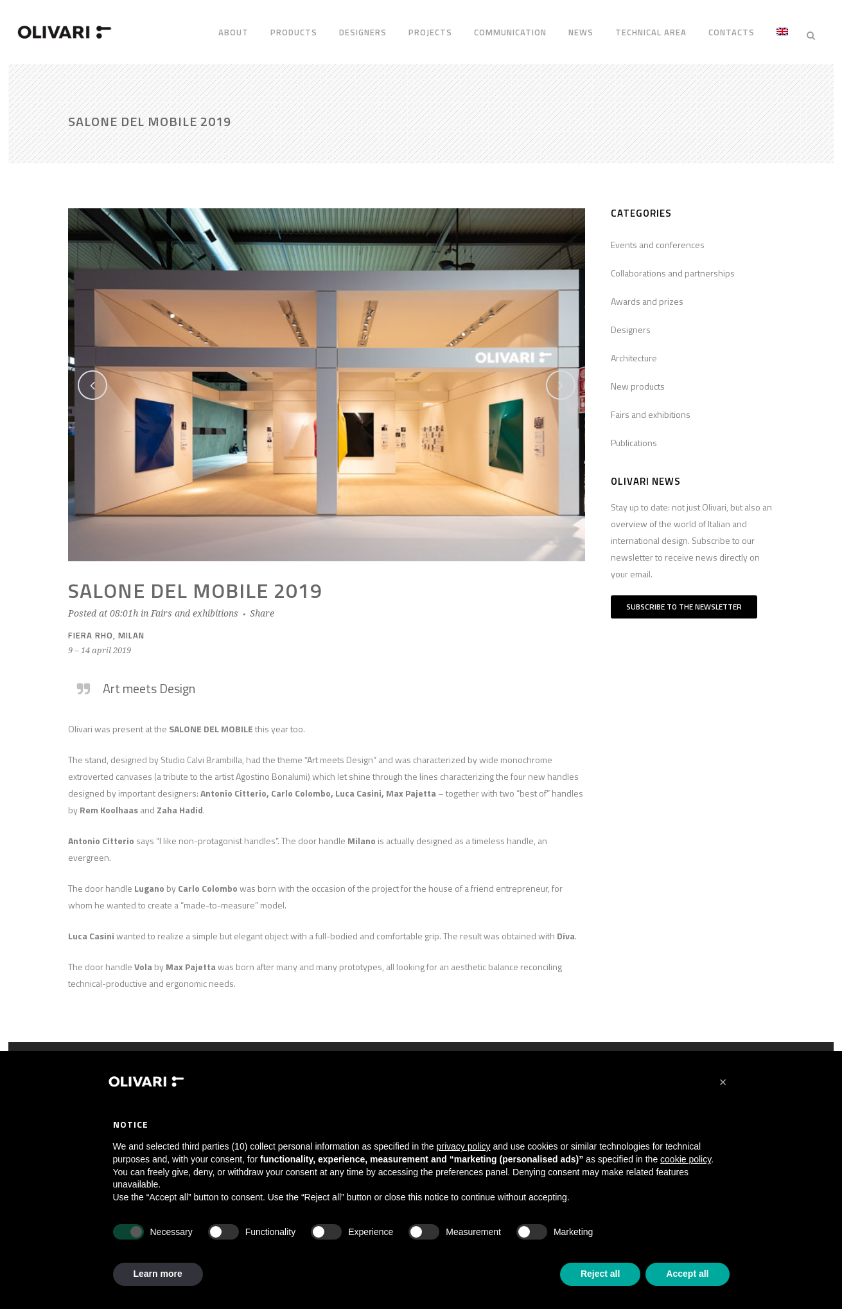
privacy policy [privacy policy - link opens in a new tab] (464, 1146)
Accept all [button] (687, 1273)
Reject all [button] (600, 1273)
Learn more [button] (158, 1273)
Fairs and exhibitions (194, 606)
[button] (723, 1082)
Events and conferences (658, 237)
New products (638, 379)
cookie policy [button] (685, 1159)
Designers (631, 322)
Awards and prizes (647, 294)
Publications (634, 435)
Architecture (634, 350)
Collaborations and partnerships (673, 266)
